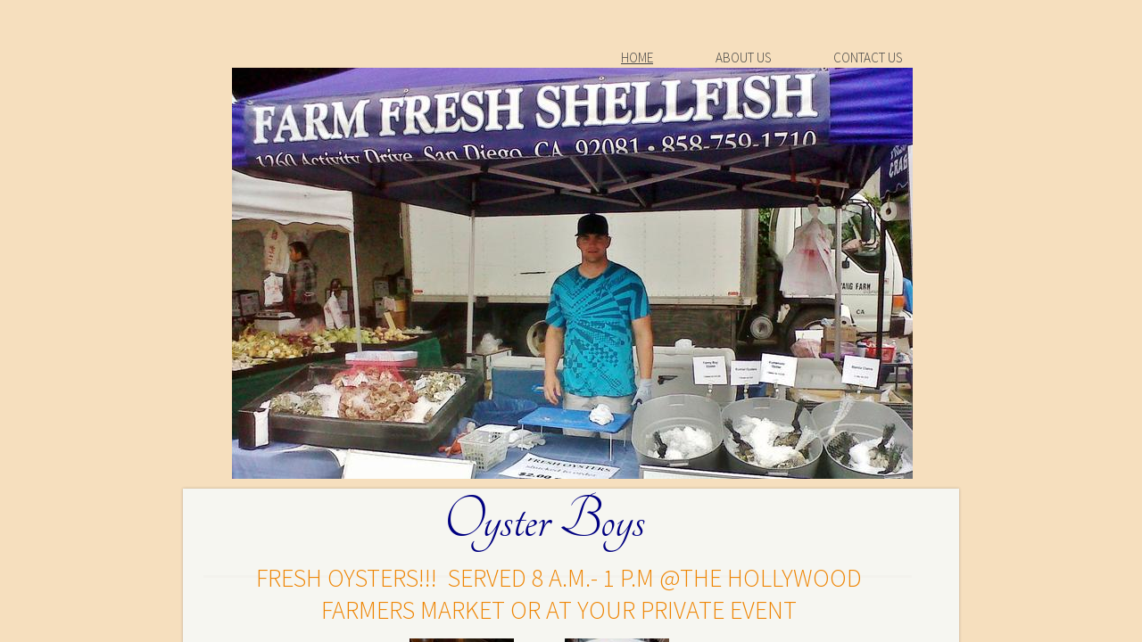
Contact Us (867, 57)
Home (637, 57)
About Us (743, 57)
